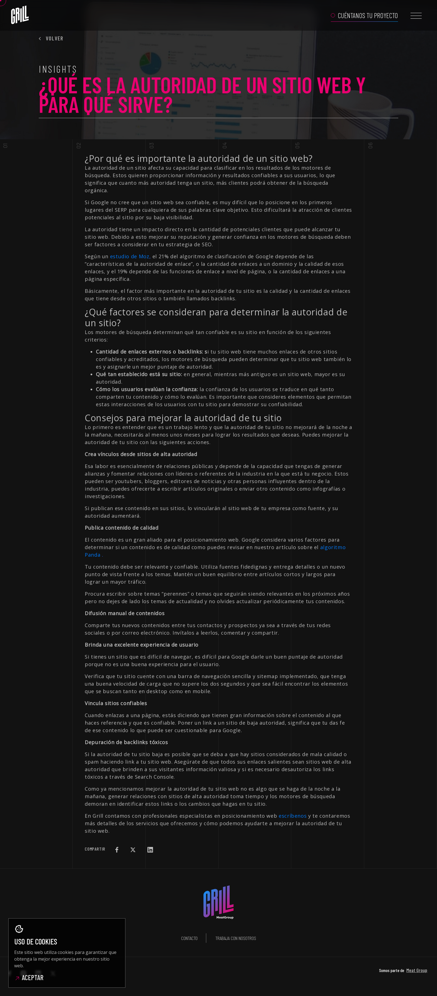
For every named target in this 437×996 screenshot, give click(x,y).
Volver (51, 38)
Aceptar (28, 977)
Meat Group (416, 970)
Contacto (189, 938)
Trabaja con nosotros (235, 938)
